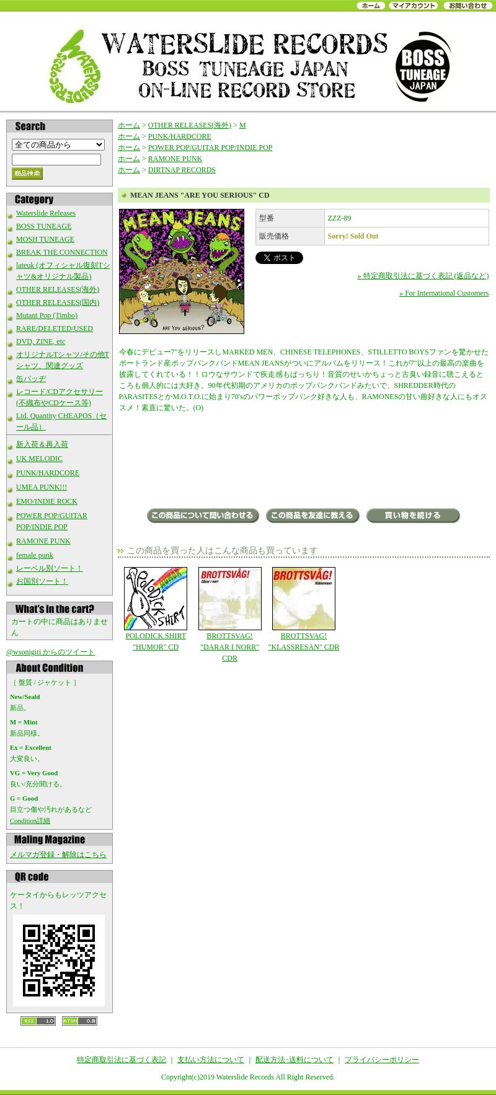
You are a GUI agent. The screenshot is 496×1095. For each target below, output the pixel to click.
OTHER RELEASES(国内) (57, 302)
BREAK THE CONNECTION (62, 252)
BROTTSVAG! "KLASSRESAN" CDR (303, 609)
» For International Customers (444, 293)
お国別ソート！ (42, 581)
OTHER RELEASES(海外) (57, 289)
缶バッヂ (31, 378)
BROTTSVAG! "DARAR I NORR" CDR (230, 614)
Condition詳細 (30, 820)
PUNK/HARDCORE (47, 472)
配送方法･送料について (294, 1059)
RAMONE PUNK (43, 541)
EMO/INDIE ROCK (47, 501)
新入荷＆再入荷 (42, 444)
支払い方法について (210, 1059)
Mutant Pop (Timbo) (47, 315)
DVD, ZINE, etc (40, 341)
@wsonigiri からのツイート (50, 652)
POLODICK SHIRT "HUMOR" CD (156, 609)
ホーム (129, 125)
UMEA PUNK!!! (41, 487)
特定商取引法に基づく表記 (121, 1059)
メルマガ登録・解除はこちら (58, 854)
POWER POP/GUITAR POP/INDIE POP (210, 147)
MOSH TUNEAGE (45, 239)
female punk (34, 555)
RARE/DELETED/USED (54, 328)
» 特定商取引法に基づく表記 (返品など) (423, 275)
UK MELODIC (39, 458)
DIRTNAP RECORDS (182, 169)
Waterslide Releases (46, 213)
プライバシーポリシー (382, 1059)
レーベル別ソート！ (49, 568)
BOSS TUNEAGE (43, 226)
